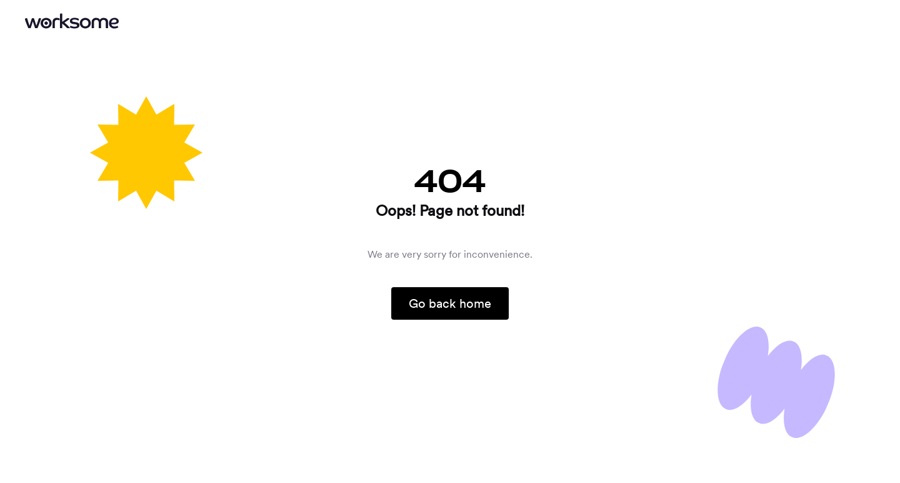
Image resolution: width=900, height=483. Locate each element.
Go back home (450, 303)
